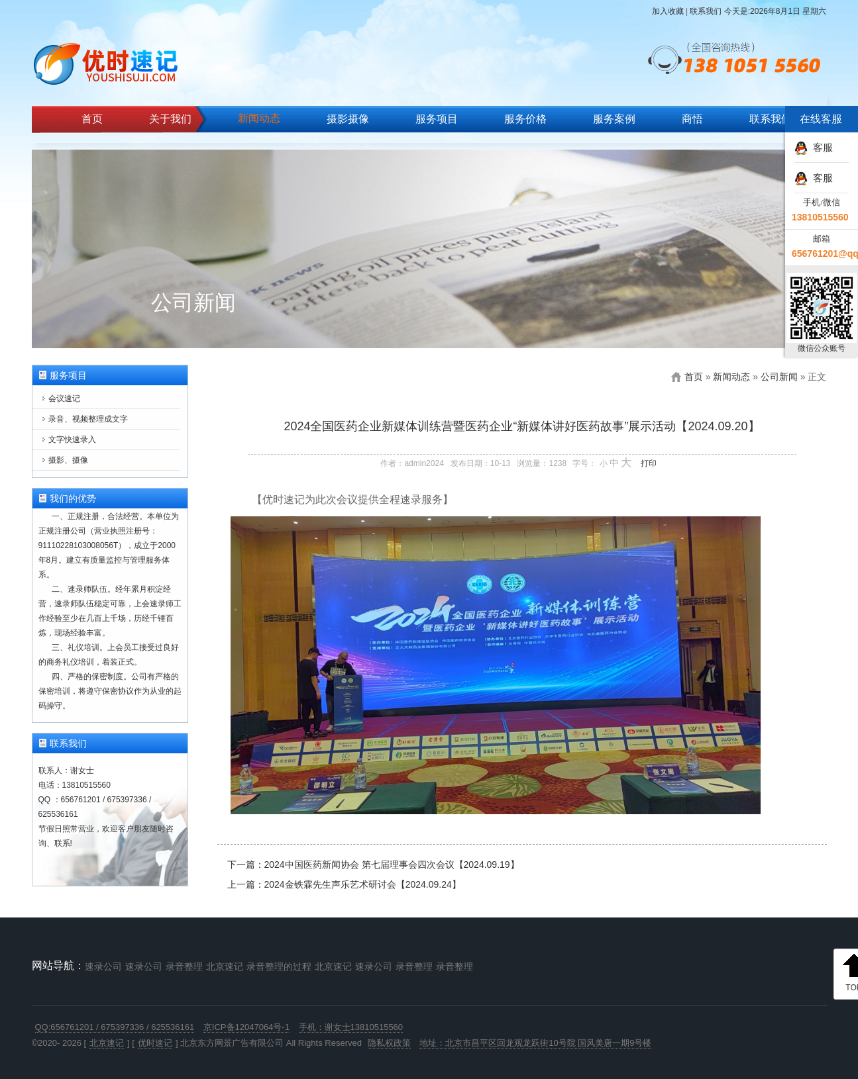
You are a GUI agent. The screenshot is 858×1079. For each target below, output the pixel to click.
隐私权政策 (389, 1043)
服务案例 (614, 118)
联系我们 (706, 11)
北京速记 (224, 966)
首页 (92, 118)
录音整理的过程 (278, 966)
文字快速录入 (72, 439)
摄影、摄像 (68, 460)
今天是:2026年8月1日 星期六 (775, 11)
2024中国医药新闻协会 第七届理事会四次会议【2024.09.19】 (391, 864)
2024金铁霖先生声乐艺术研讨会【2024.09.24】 (362, 884)
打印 (649, 463)
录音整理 (184, 966)
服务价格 (525, 118)
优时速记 (155, 1043)
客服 (813, 147)
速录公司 (103, 966)
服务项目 (436, 118)
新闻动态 (259, 118)
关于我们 (170, 118)
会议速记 (64, 398)
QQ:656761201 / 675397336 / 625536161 (115, 1027)
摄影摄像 (348, 118)
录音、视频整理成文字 (88, 419)
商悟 (692, 118)
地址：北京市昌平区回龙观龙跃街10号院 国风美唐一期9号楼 (535, 1043)
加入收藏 (668, 11)
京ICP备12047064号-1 (246, 1027)
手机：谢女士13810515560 (351, 1027)
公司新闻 (779, 376)
